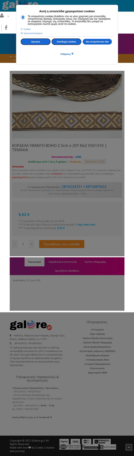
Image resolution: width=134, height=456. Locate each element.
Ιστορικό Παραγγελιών (97, 363)
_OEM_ (78, 157)
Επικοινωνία (97, 368)
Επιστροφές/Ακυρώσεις (97, 346)
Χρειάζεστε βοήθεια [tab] (67, 270)
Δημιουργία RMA (97, 372)
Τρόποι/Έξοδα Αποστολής (97, 338)
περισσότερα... (17, 365)
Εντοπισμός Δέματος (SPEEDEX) (97, 351)
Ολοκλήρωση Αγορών (97, 355)
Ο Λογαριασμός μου (97, 359)
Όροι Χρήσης (97, 333)
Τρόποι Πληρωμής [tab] (95, 261)
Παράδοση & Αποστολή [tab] (63, 261)
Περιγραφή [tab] (34, 261)
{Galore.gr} (38, 440)
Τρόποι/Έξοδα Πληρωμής (97, 342)
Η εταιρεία (97, 329)
